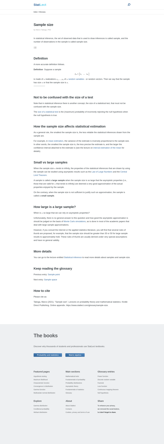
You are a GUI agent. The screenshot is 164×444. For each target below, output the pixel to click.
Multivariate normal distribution (44, 393)
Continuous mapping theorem (108, 389)
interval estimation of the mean (107, 148)
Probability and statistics (48, 355)
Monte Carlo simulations (75, 221)
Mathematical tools (72, 376)
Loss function (102, 386)
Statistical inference (73, 257)
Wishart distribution (40, 412)
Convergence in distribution (43, 386)
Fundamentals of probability (75, 380)
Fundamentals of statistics (75, 389)
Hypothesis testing (40, 376)
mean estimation (55, 141)
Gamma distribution (40, 406)
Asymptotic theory (72, 386)
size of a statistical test (48, 112)
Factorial (101, 383)
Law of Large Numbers (102, 172)
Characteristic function (41, 383)
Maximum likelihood (41, 380)
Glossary (42, 12)
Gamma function (39, 389)
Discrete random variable (106, 380)
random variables (76, 79)
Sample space (50, 279)
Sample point (54, 274)
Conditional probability (41, 409)
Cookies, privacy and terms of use (78, 412)
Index (35, 12)
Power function (103, 376)
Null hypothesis (103, 393)
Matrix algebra (75, 355)
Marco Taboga (41, 30)
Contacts (69, 409)
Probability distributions (74, 383)
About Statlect (71, 406)
